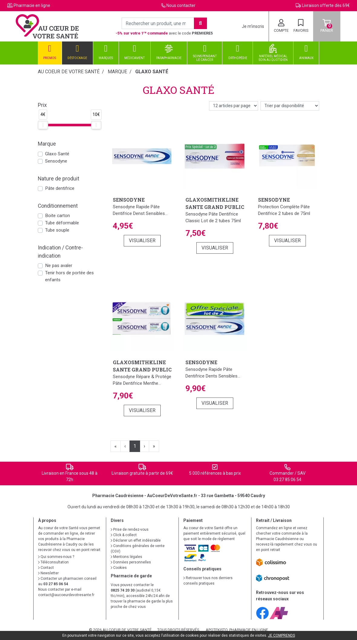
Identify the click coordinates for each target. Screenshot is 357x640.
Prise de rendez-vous (130, 529)
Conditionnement (58, 206)
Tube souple (57, 230)
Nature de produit (58, 179)
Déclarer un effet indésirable (136, 540)
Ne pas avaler (58, 265)
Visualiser (142, 240)
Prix (42, 105)
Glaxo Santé (57, 154)
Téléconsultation (53, 562)
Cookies (119, 568)
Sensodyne (56, 161)
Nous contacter (180, 5)
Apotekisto (237, 630)
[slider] (43, 125)
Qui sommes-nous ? (56, 557)
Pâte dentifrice (59, 188)
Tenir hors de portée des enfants (69, 276)
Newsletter (48, 573)
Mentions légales (126, 557)
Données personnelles (131, 562)
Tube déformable (62, 223)
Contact (46, 568)
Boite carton (57, 215)
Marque (117, 71)
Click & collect (124, 535)
